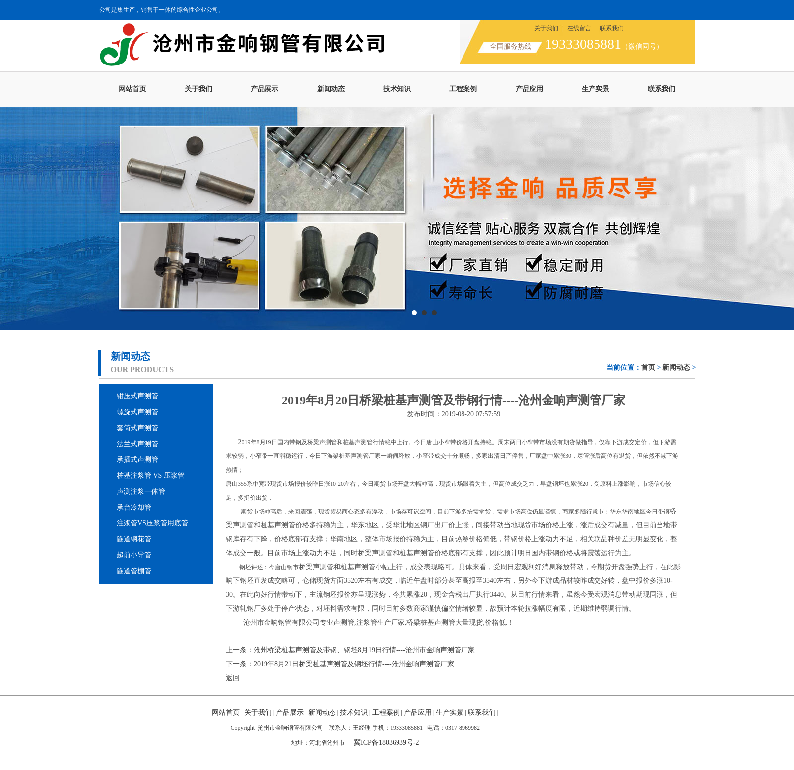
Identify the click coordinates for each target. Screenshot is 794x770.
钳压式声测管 (137, 396)
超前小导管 (134, 555)
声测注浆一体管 (141, 491)
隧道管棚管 (134, 571)
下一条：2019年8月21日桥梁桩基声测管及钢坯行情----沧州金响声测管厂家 (340, 664)
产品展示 (264, 89)
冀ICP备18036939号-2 (386, 742)
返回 (233, 678)
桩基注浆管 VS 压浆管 (151, 475)
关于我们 (546, 28)
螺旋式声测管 (137, 412)
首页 (648, 367)
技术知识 (397, 89)
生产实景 (595, 89)
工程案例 (463, 89)
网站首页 (132, 89)
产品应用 (529, 89)
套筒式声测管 (137, 428)
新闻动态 (331, 89)
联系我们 (612, 28)
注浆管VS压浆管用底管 (152, 523)
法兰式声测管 (137, 444)
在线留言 (579, 28)
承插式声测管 (137, 459)
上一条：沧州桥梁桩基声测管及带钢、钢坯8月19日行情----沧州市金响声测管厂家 (350, 650)
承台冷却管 (134, 507)
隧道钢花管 (134, 539)
